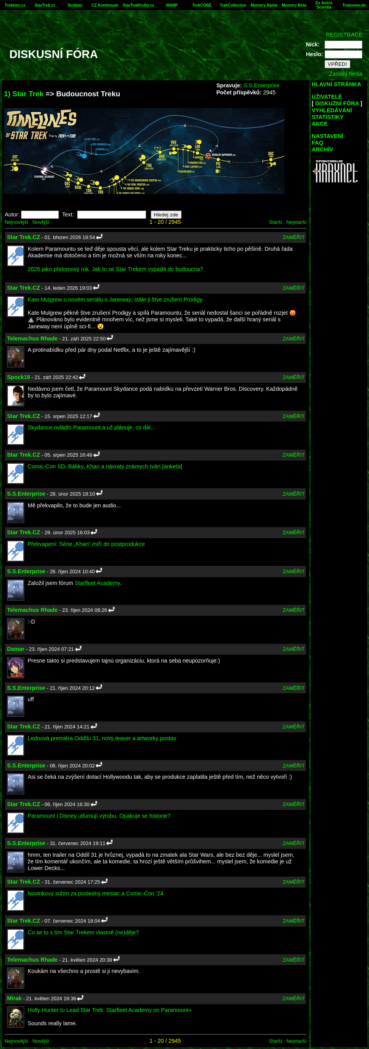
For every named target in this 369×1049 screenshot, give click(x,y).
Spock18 (18, 377)
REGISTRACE (344, 35)
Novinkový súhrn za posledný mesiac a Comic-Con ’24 (95, 893)
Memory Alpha (264, 5)
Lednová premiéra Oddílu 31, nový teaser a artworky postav (102, 738)
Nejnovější (16, 222)
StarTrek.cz (45, 5)
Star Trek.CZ (23, 237)
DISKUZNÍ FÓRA (337, 103)
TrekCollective (233, 5)
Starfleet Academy (97, 583)
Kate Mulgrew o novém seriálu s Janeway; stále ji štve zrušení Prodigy (115, 299)
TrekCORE (201, 5)
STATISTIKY (328, 117)
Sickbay (74, 5)
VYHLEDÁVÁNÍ (332, 110)
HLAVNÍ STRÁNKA (336, 84)
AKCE (320, 123)
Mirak (14, 998)
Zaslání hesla (345, 74)
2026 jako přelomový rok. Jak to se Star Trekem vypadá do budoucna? (115, 269)
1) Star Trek (24, 94)
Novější (40, 222)
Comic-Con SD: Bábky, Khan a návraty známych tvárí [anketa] (105, 466)
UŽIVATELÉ (327, 97)
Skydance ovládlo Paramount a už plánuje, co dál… (92, 427)
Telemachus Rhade (32, 338)
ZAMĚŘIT (293, 237)
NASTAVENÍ (327, 136)
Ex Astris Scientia (324, 5)
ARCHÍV (322, 149)
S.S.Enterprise (262, 85)
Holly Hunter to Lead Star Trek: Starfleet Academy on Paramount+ (110, 1010)
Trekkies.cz (15, 5)
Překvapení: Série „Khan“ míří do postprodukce (86, 544)
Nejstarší (296, 222)
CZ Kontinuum (105, 5)
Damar (16, 649)
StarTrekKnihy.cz (138, 5)
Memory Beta (294, 5)
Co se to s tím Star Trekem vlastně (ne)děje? (83, 932)
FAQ (317, 143)
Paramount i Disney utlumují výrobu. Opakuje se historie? (99, 816)
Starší (275, 222)
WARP (172, 5)
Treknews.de (353, 5)
